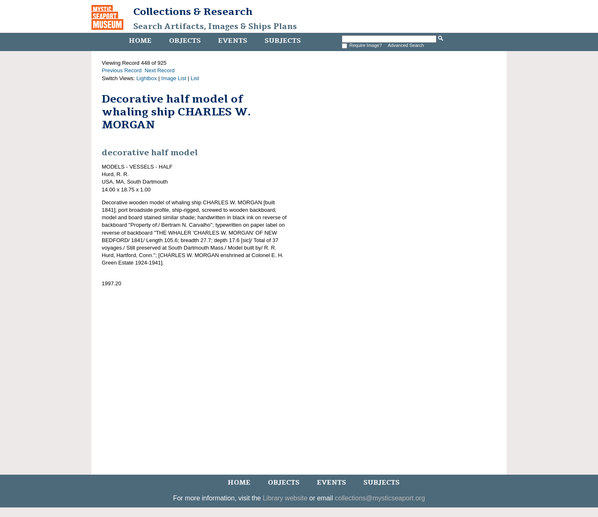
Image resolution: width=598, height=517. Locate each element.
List (195, 78)
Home (140, 40)
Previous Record (122, 70)
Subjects (283, 40)
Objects (185, 40)
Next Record (159, 70)
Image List (173, 78)
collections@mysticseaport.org (380, 498)
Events (232, 40)
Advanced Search (406, 45)
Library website (285, 498)
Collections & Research (192, 11)
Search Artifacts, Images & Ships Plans (215, 26)
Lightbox (147, 78)
